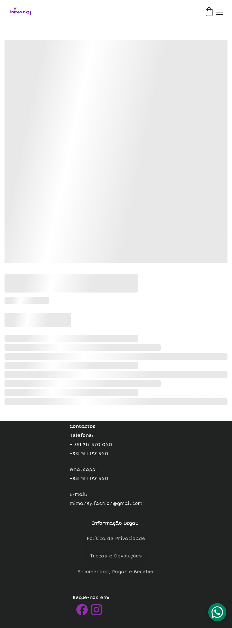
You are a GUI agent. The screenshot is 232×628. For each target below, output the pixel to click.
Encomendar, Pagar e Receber (116, 574)
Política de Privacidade (116, 540)
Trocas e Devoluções (116, 558)
